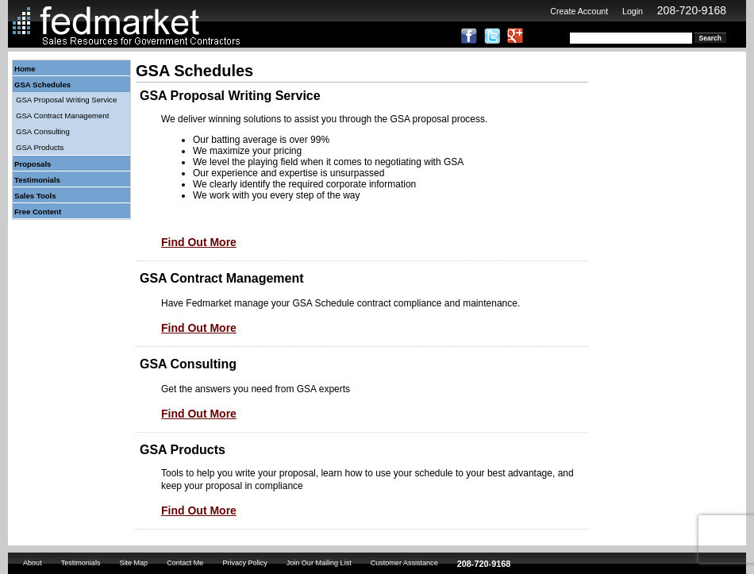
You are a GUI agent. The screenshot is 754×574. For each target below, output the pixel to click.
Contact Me (185, 563)
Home (25, 68)
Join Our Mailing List (319, 563)
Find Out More (199, 242)
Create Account (579, 11)
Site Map (133, 563)
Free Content (37, 211)
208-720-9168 (691, 10)
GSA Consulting (43, 131)
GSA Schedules (42, 84)
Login (632, 11)
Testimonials (37, 179)
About (32, 563)
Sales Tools (35, 195)
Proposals (32, 164)
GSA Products (39, 147)
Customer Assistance (404, 563)
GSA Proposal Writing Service (66, 99)
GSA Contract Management (62, 115)
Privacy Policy (244, 563)
